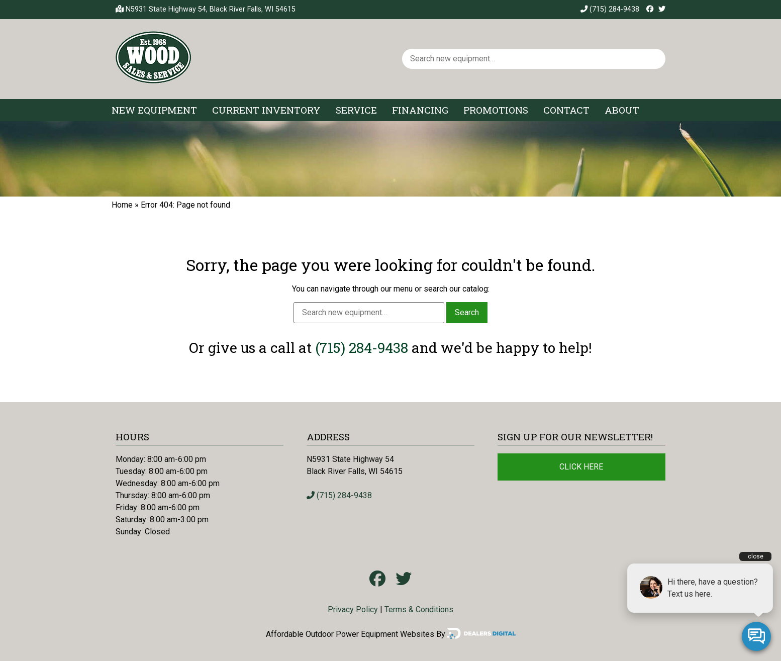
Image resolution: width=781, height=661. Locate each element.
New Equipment (154, 110)
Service (356, 110)
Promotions (495, 110)
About (622, 110)
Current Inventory (266, 110)
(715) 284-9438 (609, 9)
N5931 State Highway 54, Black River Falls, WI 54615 (211, 9)
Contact (566, 110)
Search (467, 312)
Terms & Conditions (418, 609)
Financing (420, 110)
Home (122, 205)
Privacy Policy (353, 609)
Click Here (581, 466)
